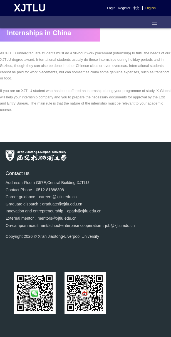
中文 (136, 8)
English (150, 8)
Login (111, 8)
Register (124, 8)
